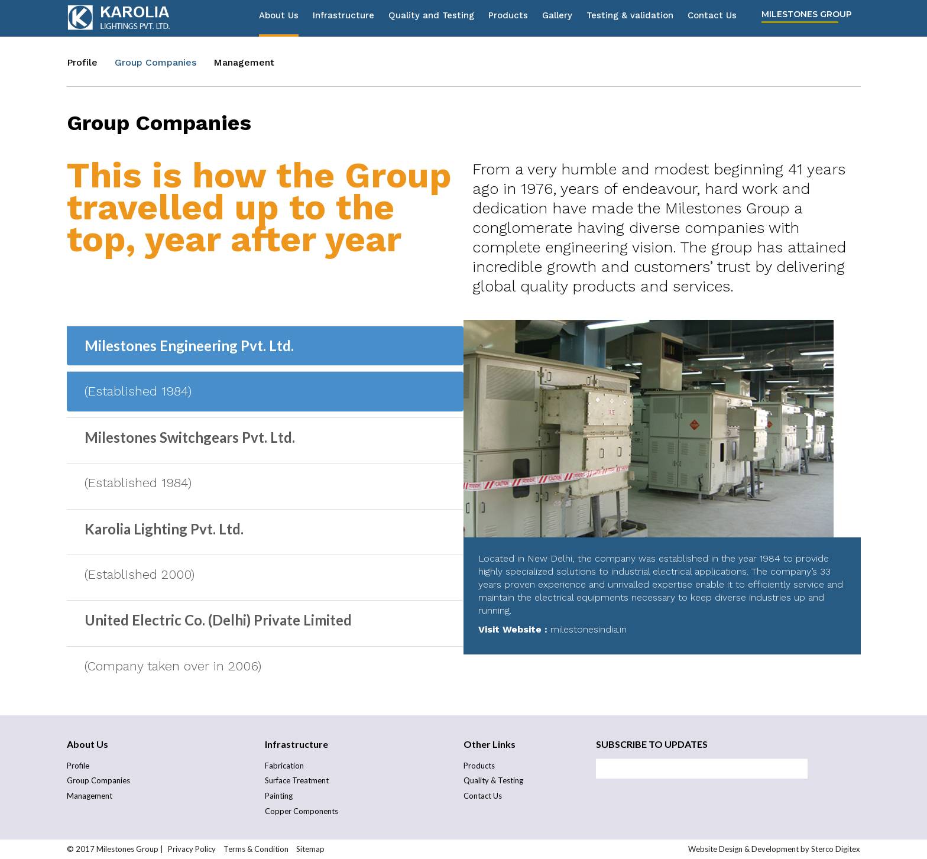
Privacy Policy (192, 849)
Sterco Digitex (835, 849)
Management (243, 62)
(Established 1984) (138, 391)
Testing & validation (629, 18)
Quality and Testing (431, 18)
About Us (279, 18)
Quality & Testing (493, 780)
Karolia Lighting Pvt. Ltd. (164, 528)
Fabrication (284, 765)
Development (775, 849)
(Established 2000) (140, 574)
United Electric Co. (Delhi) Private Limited (218, 619)
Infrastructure (343, 18)
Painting (279, 795)
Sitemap (310, 849)
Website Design (715, 849)
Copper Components (301, 811)
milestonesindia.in (588, 629)
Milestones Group (806, 17)
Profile (82, 62)
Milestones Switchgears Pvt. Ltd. (190, 437)
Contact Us (712, 18)
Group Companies (155, 62)
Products (508, 18)
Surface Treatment (297, 780)
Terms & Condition (256, 849)
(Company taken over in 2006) (173, 666)
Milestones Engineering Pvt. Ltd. (189, 345)
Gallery (557, 18)
